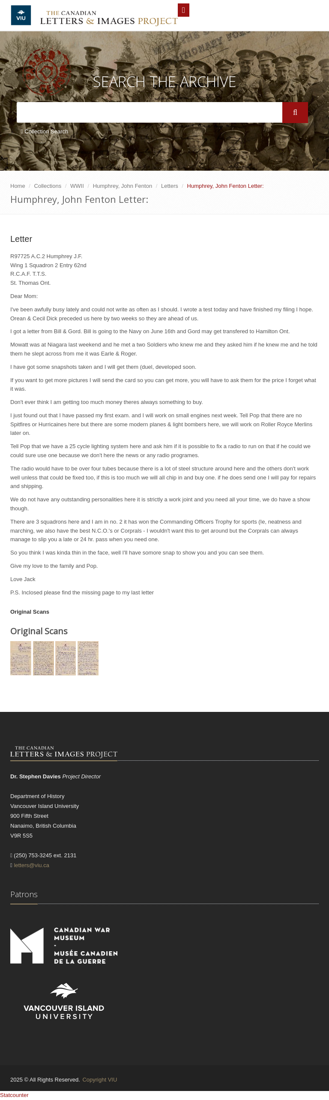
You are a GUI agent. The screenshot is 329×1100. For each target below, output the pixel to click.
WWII (77, 186)
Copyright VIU (99, 1079)
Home (17, 186)
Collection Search (44, 131)
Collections (48, 186)
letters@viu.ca (31, 865)
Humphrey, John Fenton (123, 186)
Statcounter (14, 1095)
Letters (169, 186)
